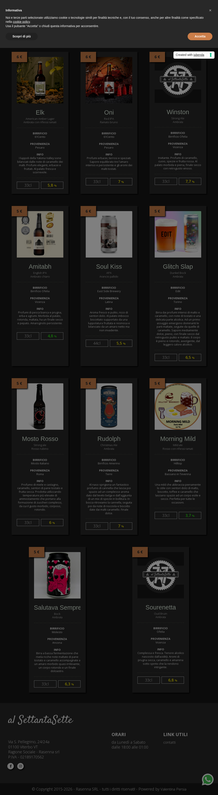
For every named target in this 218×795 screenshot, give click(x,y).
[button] (210, 10)
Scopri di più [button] (21, 36)
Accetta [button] (200, 36)
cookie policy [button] (21, 21)
